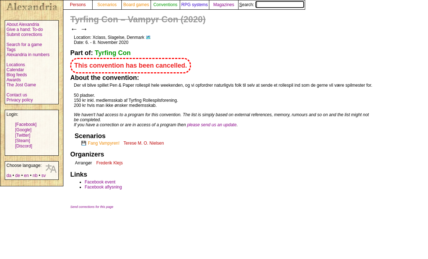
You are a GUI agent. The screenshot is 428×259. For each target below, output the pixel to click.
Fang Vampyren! (104, 143)
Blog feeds (16, 74)
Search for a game (24, 44)
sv (43, 175)
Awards (13, 79)
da (8, 175)
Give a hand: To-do (24, 29)
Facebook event (100, 182)
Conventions (165, 4)
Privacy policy (19, 100)
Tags (10, 49)
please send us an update (211, 124)
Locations (15, 64)
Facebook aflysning (103, 187)
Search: (271, 4)
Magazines (223, 4)
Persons (78, 4)
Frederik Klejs (109, 162)
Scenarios (106, 4)
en (26, 175)
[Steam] (22, 140)
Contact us (16, 94)
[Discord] (23, 146)
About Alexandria (22, 24)
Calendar (15, 69)
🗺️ (148, 37)
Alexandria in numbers (27, 54)
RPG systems (194, 4)
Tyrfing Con (113, 52)
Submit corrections (24, 34)
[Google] (23, 129)
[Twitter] (22, 135)
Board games (136, 4)
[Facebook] (25, 124)
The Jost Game (21, 84)
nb (35, 175)
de (17, 175)
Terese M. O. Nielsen (144, 143)
